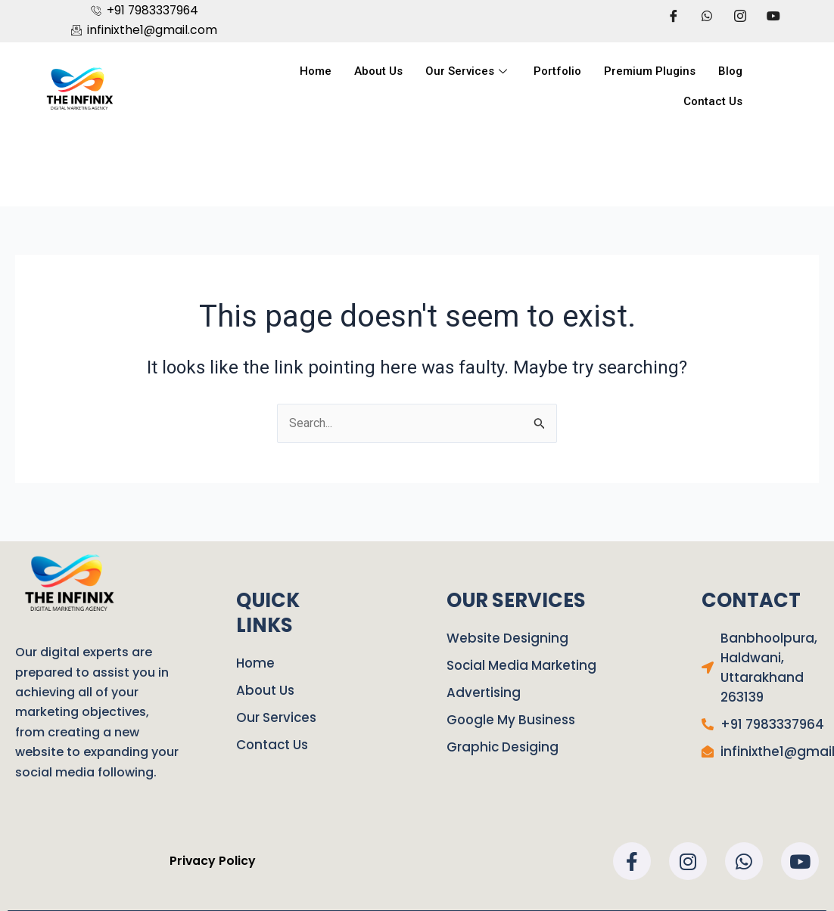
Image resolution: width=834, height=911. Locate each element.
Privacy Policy (212, 860)
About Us (378, 72)
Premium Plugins (650, 72)
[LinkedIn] (740, 16)
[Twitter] (707, 16)
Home (315, 72)
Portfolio (557, 72)
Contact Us (712, 102)
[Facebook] (673, 16)
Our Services (468, 72)
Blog (730, 72)
